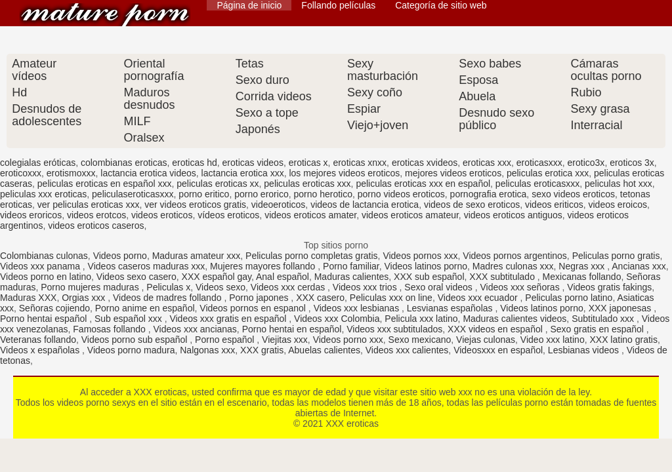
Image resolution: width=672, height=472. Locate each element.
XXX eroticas (105, 14)
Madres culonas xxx (513, 266)
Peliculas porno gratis (616, 255)
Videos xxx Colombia (336, 318)
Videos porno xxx (348, 339)
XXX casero (320, 297)
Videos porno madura (131, 350)
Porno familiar (351, 266)
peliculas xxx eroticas (43, 194)
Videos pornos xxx (420, 255)
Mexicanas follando (582, 276)
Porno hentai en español (292, 329)
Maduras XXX (28, 297)
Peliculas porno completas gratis (311, 255)
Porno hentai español (44, 318)
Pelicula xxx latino (421, 318)
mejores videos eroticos (453, 173)
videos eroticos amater (310, 215)
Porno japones (260, 297)
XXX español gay (216, 276)
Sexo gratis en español (598, 329)
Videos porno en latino (45, 276)
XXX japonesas (621, 308)
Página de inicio (249, 5)
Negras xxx (582, 266)
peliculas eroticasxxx (537, 183)
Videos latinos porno (425, 266)
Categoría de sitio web (440, 5)
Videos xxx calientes (407, 350)
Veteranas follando (38, 339)
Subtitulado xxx (604, 318)
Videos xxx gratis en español (229, 318)
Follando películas (338, 5)
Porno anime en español (145, 308)
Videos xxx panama (41, 266)
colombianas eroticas (124, 162)
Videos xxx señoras (521, 287)
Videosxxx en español (498, 350)
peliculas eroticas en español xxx (104, 183)
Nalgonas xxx (207, 350)
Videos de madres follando (168, 297)
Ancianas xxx (638, 266)
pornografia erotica (488, 194)
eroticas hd (194, 162)
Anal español (282, 276)
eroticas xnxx (360, 162)
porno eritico (203, 194)
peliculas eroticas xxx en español (423, 183)
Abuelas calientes (324, 350)
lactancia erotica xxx (242, 173)
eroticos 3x (632, 162)
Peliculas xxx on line (391, 297)
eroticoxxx (20, 173)
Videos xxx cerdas (289, 287)
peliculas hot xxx (618, 183)
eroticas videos (253, 162)
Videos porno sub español (135, 339)
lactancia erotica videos (148, 173)
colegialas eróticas (37, 162)
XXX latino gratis (623, 339)
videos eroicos (617, 204)
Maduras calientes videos (514, 318)
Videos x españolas (41, 350)
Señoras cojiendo (54, 308)
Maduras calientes (351, 276)
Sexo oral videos (439, 287)
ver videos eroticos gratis (195, 204)
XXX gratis (262, 350)
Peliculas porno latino (568, 297)
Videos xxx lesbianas (358, 308)
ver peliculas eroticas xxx (88, 204)
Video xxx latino (552, 339)
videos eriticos (554, 204)
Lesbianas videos (584, 350)
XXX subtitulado (503, 276)
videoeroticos (278, 204)
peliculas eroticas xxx (307, 183)
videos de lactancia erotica (364, 204)
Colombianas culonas (44, 255)
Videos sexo (220, 287)
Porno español (226, 339)
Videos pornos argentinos (515, 255)
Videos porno (120, 255)
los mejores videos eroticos (344, 173)
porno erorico (261, 194)
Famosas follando (110, 329)
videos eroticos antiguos (513, 215)
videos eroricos (31, 215)
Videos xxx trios (366, 287)
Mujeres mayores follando (264, 266)
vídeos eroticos (228, 215)
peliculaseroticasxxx (133, 194)
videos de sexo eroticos (472, 204)
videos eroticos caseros (96, 225)
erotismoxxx (71, 173)
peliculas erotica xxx (548, 173)
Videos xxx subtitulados (394, 329)
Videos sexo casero (136, 276)
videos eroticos (161, 215)
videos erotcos (96, 215)
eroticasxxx (539, 162)
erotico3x (586, 162)
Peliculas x (168, 287)
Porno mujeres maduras (91, 287)
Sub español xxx (129, 318)
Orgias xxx (85, 297)
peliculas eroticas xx (218, 183)
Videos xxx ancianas (194, 329)
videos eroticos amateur (410, 215)
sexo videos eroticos (573, 194)
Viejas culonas (485, 339)
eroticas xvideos (424, 162)
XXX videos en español (496, 329)
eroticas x (308, 162)
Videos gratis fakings (609, 287)
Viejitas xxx (285, 339)
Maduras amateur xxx (196, 255)
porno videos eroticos (401, 194)
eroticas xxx (487, 162)
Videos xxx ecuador (479, 297)
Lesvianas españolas (451, 308)
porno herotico (322, 194)
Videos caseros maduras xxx (146, 266)
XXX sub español (429, 276)
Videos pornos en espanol (254, 308)
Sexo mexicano (420, 339)
